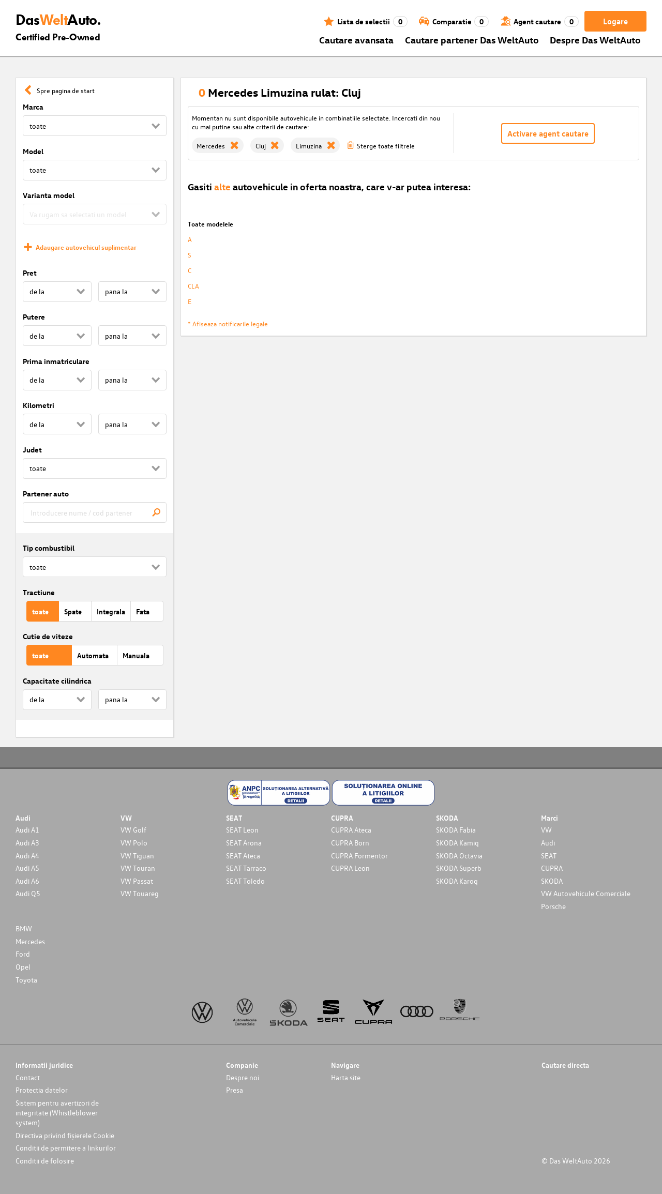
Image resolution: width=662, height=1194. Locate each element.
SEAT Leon (242, 830)
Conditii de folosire (45, 1161)
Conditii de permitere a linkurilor (66, 1148)
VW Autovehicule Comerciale (585, 893)
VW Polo (134, 843)
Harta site (345, 1077)
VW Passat (137, 881)
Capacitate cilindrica (57, 681)
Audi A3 (27, 843)
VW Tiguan (137, 855)
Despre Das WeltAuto (595, 40)
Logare (615, 21)
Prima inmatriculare (56, 361)
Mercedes (30, 941)
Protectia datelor (42, 1090)
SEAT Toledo (245, 881)
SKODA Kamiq (457, 843)
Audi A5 (27, 868)
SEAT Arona (244, 843)
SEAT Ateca (243, 855)
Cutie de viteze (48, 636)
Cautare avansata (356, 40)
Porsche (553, 906)
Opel (23, 967)
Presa (234, 1090)
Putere (34, 317)
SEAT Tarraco (246, 868)
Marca (33, 107)
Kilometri (38, 405)
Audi (548, 843)
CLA (193, 285)
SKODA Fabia (456, 830)
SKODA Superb (459, 868)
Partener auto (46, 493)
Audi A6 (27, 881)
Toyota (26, 980)
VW (546, 830)
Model (33, 151)
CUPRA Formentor (359, 855)
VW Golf (133, 830)
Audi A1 (27, 830)
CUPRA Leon (350, 868)
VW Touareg (140, 893)
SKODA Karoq (457, 881)
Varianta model (48, 195)
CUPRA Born (350, 843)
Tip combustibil (48, 548)
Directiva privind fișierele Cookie (65, 1135)
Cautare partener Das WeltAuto (472, 40)
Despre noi (242, 1077)
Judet (32, 450)
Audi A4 (27, 855)
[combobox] (95, 512)
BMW (24, 928)
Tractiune (39, 592)
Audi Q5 (28, 893)
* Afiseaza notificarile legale (228, 323)
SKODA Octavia (459, 855)
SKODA (552, 881)
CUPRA (552, 868)
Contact (28, 1077)
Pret (30, 273)
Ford (23, 954)
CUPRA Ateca (351, 830)
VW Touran (138, 868)
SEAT (548, 855)
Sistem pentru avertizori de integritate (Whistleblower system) (57, 1112)
